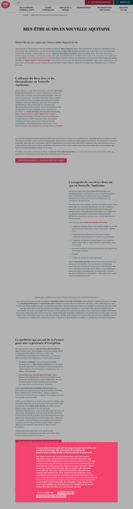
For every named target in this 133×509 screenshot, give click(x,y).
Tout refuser (65, 493)
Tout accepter (45, 493)
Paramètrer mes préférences (51, 496)
